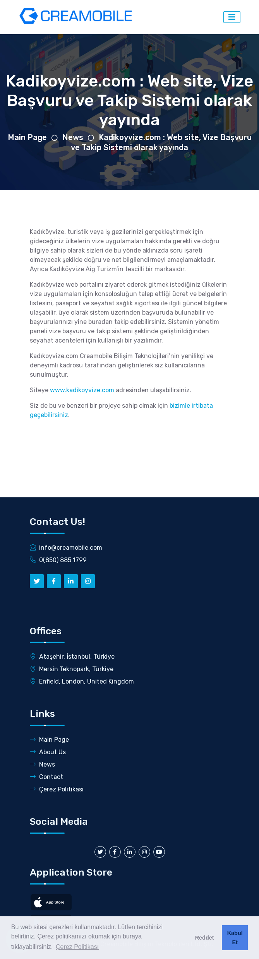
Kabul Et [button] (235, 937)
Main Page (27, 137)
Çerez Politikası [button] (77, 946)
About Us (48, 752)
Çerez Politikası (57, 789)
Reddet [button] (204, 938)
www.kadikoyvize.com (82, 390)
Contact (46, 777)
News (72, 137)
